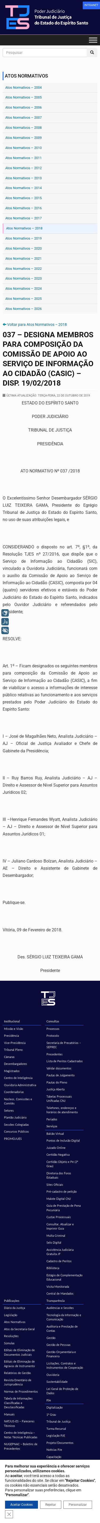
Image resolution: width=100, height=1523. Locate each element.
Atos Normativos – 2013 (23, 178)
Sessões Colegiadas (16, 1124)
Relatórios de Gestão (17, 1373)
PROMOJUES (13, 1138)
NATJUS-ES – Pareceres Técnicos (19, 1423)
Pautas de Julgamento (60, 1075)
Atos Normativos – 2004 (23, 87)
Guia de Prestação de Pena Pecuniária (63, 1208)
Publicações (11, 1300)
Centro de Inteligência (18, 1078)
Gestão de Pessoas (58, 1344)
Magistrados (12, 1071)
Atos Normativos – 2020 (23, 248)
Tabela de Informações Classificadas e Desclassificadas (18, 1403)
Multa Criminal (55, 1235)
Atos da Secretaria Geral (19, 1329)
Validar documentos (58, 1068)
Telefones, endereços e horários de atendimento (62, 1110)
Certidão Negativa (57, 1154)
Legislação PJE (55, 1435)
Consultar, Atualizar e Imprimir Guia (60, 1226)
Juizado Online (56, 1147)
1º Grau (51, 1414)
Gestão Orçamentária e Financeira (61, 1354)
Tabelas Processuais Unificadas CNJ (59, 1099)
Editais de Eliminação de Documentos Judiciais (19, 1352)
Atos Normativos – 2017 (23, 218)
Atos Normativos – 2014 (23, 188)
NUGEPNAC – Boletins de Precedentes (20, 1446)
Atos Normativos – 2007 (23, 118)
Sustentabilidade (57, 1381)
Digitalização (54, 1407)
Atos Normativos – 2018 (24, 228)
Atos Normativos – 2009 (23, 138)
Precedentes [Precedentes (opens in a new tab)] (54, 1054)
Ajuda (50, 1463)
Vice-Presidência (14, 1042)
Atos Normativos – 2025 (23, 299)
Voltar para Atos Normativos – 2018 (37, 324)
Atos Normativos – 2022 (23, 269)
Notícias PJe (54, 1449)
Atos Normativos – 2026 (23, 309)
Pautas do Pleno (56, 1082)
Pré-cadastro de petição (61, 1191)
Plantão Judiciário (15, 1117)
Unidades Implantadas (60, 1471)
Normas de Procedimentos (21, 1391)
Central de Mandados (59, 1293)
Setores (9, 1110)
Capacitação (53, 1456)
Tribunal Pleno (13, 1049)
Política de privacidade (50, 1514)
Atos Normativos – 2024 (23, 289)
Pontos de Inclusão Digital (63, 1140)
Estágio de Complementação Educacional (64, 1277)
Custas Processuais (58, 1217)
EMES (7, 1485)
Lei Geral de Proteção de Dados (62, 1391)
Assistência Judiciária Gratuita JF (59, 1252)
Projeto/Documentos (59, 1442)
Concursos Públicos (16, 1131)
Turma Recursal (56, 1428)
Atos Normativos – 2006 (23, 107)
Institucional (12, 1021)
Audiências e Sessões (60, 1307)
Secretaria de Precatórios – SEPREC (63, 1045)
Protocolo (52, 1035)
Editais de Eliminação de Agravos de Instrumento (19, 1364)
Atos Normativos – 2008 (23, 128)
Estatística (11, 1477)
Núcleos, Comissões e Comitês (18, 1101)
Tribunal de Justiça (58, 1421)
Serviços (51, 1126)
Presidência (11, 1035)
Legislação (10, 1315)
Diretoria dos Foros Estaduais (58, 1175)
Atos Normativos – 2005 (23, 97)
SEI (48, 1477)
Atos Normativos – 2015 (23, 198)
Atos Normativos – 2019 (23, 238)
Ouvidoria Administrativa (20, 1085)
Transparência (55, 1300)
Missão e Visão (13, 1028)
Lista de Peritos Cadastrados (64, 1061)
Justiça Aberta (55, 1089)
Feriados (51, 1119)
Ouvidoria (52, 1374)
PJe (48, 1400)
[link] (91, 5)
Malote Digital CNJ (58, 1198)
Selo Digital (53, 1242)
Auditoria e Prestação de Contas (62, 1329)
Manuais (9, 1414)
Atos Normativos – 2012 (23, 168)
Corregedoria (54, 1485)
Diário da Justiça (14, 1307)
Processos (52, 1028)
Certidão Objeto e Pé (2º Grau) (62, 1164)
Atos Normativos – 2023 (23, 278)
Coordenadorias (14, 1092)
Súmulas (9, 1343)
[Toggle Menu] (93, 39)
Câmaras (9, 1057)
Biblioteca (52, 1268)
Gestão (50, 1337)
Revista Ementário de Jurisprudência (17, 1382)
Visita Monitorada (57, 1286)
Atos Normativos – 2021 (23, 259)
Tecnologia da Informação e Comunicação (63, 1317)
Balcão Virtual (55, 1133)
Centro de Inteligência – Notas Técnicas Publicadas (20, 1435)
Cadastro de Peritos (59, 1261)
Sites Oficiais (54, 1184)
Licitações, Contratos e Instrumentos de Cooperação (64, 1366)
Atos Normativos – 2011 (23, 158)
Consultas (52, 1021)
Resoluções (11, 1336)
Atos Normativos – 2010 (23, 148)
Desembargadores (15, 1063)
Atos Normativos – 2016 (23, 208)
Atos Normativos (14, 1322)
